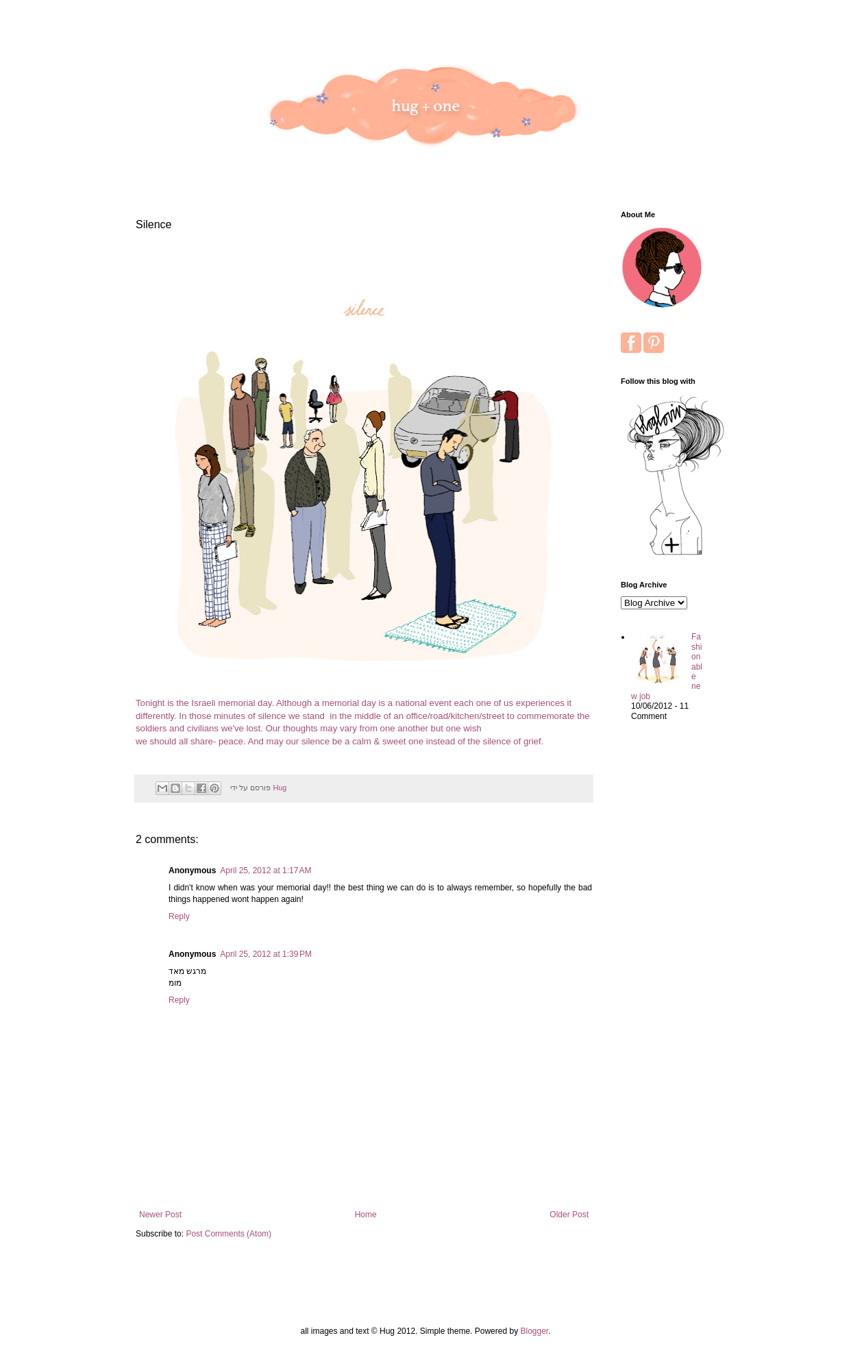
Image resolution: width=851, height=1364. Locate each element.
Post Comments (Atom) (228, 1234)
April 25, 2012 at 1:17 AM (265, 870)
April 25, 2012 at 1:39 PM (266, 954)
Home (366, 1214)
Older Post (569, 1214)
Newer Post (160, 1214)
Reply (179, 916)
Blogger (534, 1331)
